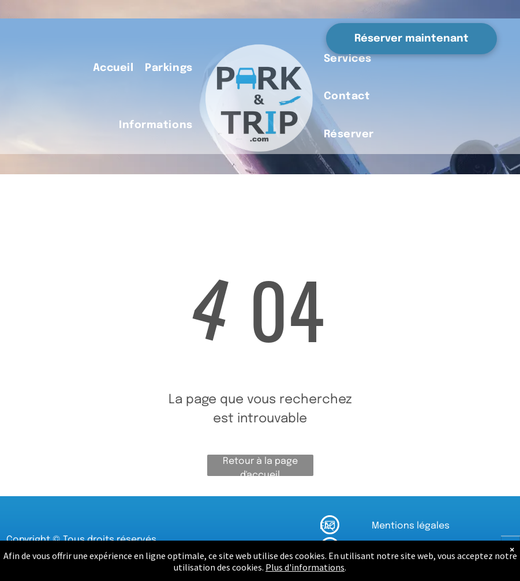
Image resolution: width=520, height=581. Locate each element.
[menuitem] (113, 69)
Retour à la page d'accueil (260, 466)
